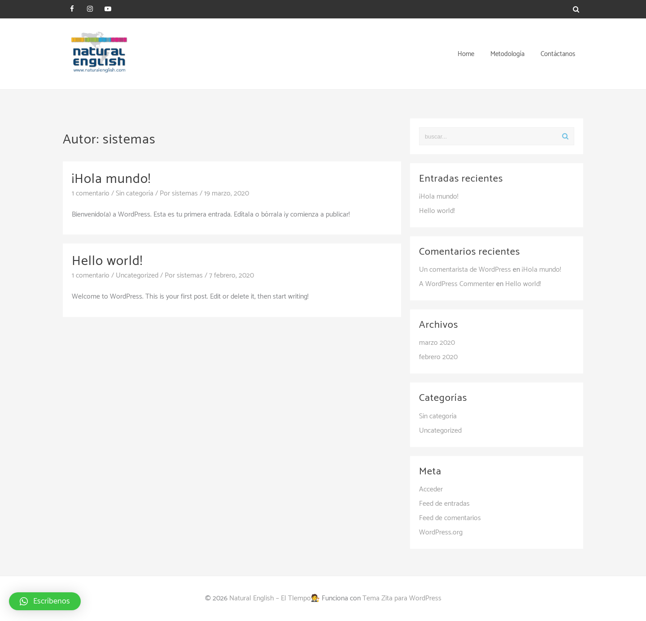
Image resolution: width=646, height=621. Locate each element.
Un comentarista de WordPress (465, 270)
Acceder (431, 489)
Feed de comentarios (450, 518)
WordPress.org (441, 532)
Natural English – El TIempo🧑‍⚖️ (274, 598)
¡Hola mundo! (111, 179)
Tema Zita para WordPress (401, 598)
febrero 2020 (438, 357)
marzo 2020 (437, 343)
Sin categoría (134, 193)
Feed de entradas (444, 504)
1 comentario (90, 193)
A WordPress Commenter (456, 284)
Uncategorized (137, 275)
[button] (45, 601)
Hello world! (107, 261)
